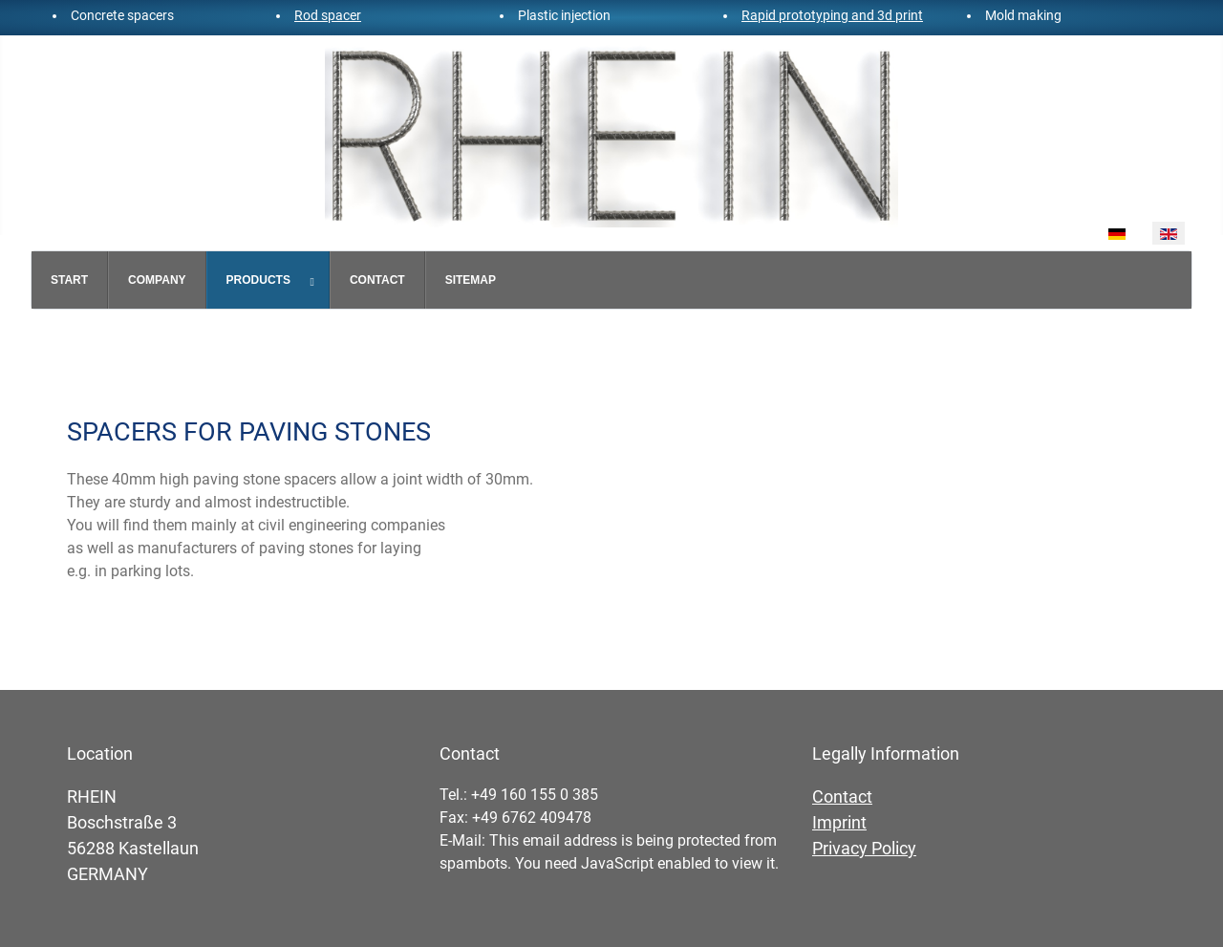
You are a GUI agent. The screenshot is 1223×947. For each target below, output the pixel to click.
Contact (842, 796)
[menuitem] (70, 280)
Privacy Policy (864, 848)
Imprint (839, 822)
